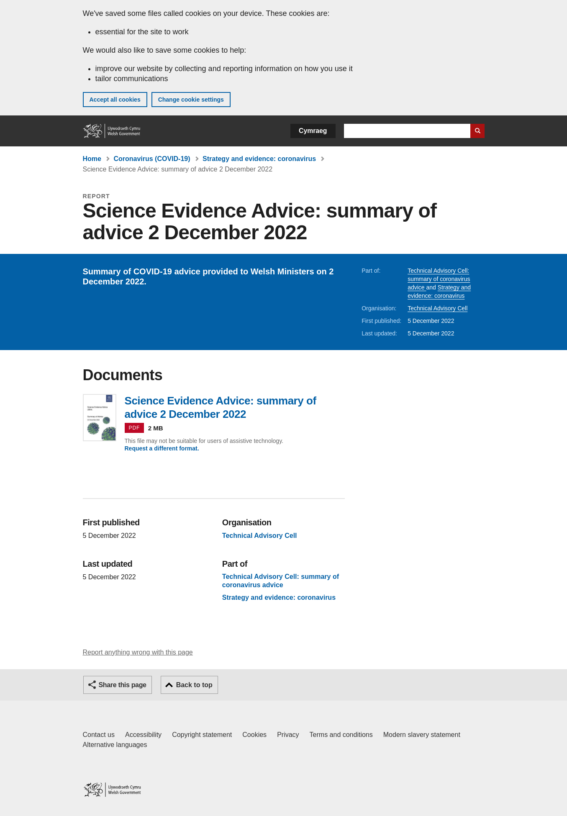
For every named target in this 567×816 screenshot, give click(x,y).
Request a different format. (162, 448)
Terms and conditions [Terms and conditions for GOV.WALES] (341, 734)
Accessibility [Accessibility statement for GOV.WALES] (143, 734)
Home (92, 158)
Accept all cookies (115, 99)
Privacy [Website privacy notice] (288, 734)
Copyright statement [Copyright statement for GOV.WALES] (202, 734)
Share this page (122, 684)
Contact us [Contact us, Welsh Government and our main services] (99, 734)
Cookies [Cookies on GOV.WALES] (254, 734)
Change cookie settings (191, 99)
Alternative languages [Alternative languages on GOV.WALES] (115, 744)
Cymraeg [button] (313, 130)
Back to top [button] (194, 684)
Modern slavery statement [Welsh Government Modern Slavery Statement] (421, 734)
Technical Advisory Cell (437, 308)
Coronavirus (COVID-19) (151, 158)
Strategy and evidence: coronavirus (259, 158)
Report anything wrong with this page (138, 652)
